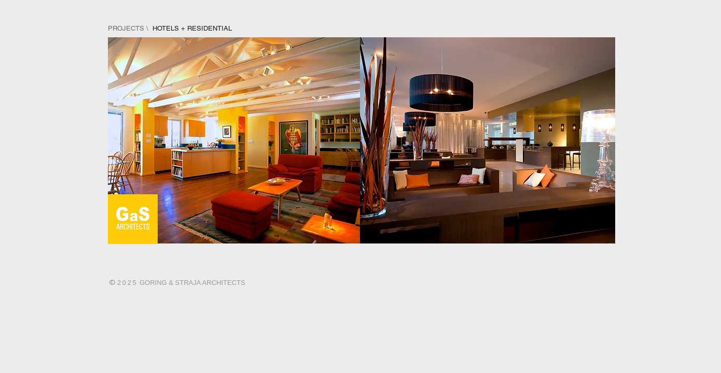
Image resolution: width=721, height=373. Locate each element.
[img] (234, 140)
